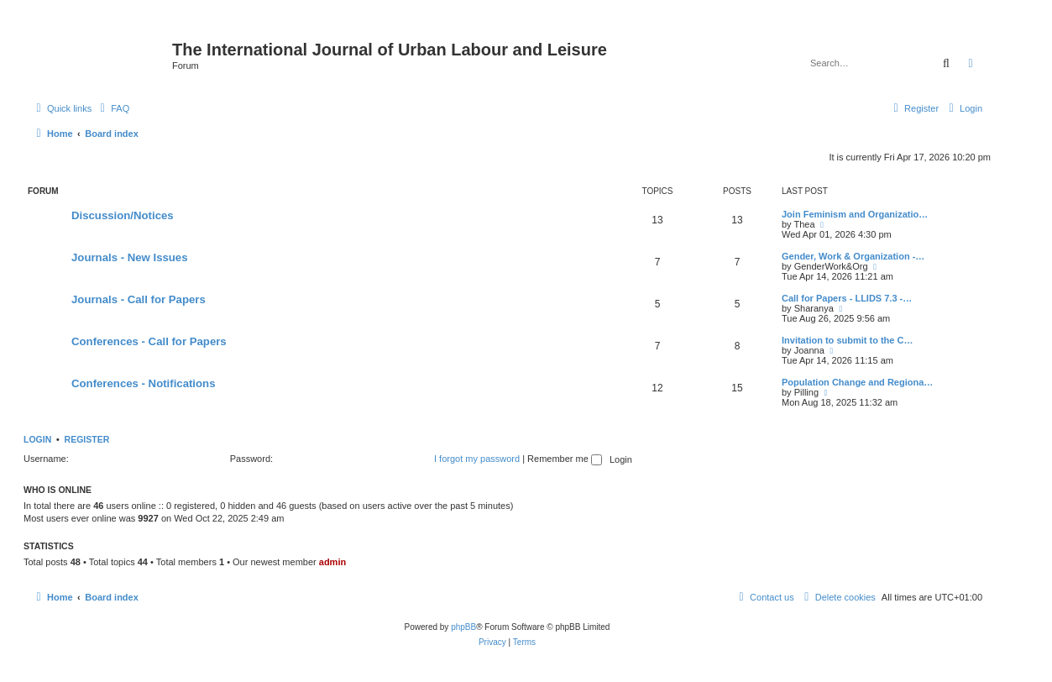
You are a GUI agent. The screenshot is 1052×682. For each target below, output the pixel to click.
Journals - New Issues (129, 257)
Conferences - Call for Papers (149, 341)
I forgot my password (477, 459)
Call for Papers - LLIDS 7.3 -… (847, 298)
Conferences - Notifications (143, 383)
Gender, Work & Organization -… (853, 256)
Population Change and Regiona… (857, 382)
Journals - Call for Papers (138, 299)
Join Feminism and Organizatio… (855, 214)
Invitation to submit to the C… (847, 340)
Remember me (564, 459)
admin (332, 562)
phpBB (463, 627)
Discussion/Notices (122, 215)
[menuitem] (112, 108)
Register (87, 439)
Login (37, 439)
